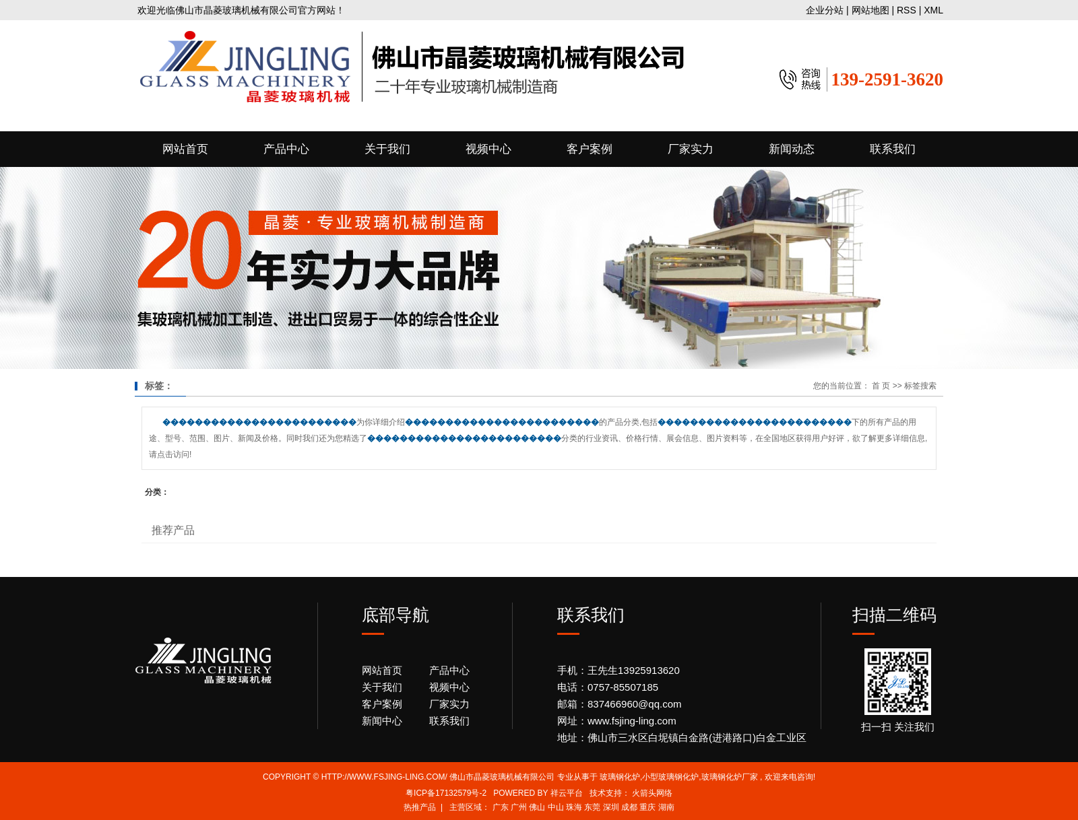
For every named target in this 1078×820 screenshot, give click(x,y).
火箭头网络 (652, 793)
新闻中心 (382, 720)
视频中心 (488, 149)
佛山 (537, 807)
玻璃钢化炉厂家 (729, 777)
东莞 (592, 807)
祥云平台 (566, 793)
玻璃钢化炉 (620, 777)
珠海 (574, 807)
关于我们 (387, 149)
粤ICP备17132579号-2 (446, 793)
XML (933, 10)
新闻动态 (792, 149)
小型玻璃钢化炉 (670, 777)
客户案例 (589, 149)
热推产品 (420, 807)
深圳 (611, 807)
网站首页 (185, 149)
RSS (906, 10)
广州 (519, 807)
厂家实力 (691, 149)
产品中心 (286, 149)
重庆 (647, 807)
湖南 (666, 807)
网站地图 (872, 10)
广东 (501, 807)
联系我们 (893, 149)
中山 (556, 807)
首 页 (881, 385)
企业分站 (825, 10)
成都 (629, 807)
